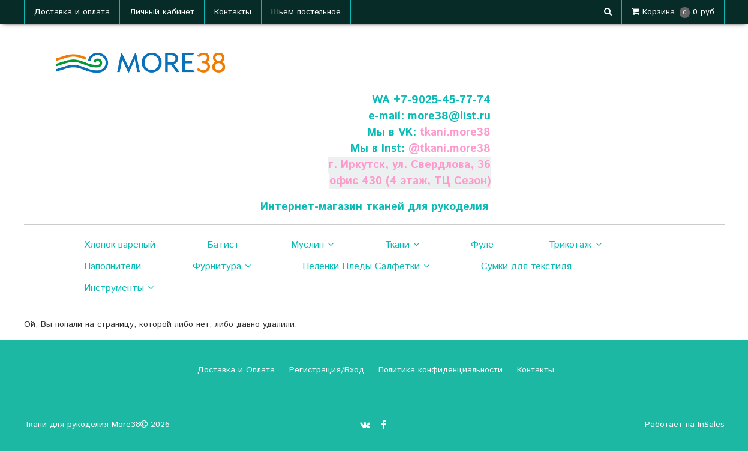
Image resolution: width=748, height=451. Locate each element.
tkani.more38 (455, 132)
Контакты (232, 12)
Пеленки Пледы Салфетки (365, 267)
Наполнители (112, 266)
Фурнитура (222, 267)
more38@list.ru (449, 116)
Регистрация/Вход (325, 370)
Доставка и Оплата (234, 370)
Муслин (312, 245)
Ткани (402, 245)
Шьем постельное (306, 12)
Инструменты (119, 288)
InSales (711, 425)
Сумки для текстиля (526, 266)
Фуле (482, 245)
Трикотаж (575, 245)
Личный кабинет (162, 12)
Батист (223, 245)
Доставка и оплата (72, 12)
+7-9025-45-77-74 (442, 100)
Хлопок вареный (119, 245)
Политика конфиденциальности (439, 370)
